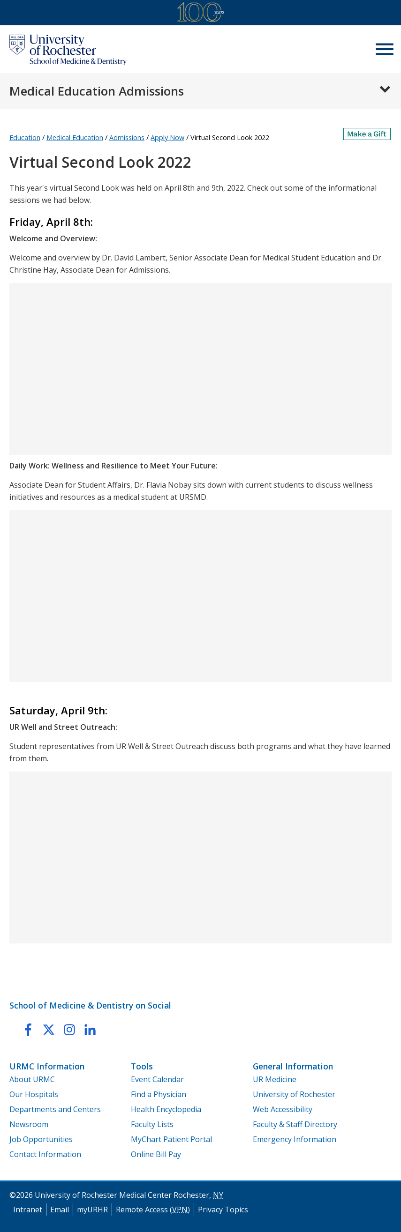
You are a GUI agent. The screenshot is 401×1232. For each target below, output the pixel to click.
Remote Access (153, 1209)
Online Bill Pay (156, 1154)
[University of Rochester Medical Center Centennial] (200, 13)
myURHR (92, 1209)
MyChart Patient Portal (171, 1139)
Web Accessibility (282, 1109)
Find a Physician (158, 1094)
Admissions (126, 137)
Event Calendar (157, 1079)
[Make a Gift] (367, 134)
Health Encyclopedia (166, 1109)
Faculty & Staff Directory (295, 1124)
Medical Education (74, 137)
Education (24, 137)
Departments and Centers (55, 1109)
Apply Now (167, 137)
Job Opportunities (41, 1139)
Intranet (27, 1209)
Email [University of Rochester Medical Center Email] (59, 1209)
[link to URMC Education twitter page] (48, 1031)
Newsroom (28, 1124)
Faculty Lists (152, 1124)
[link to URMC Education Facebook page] (28, 1031)
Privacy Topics (223, 1209)
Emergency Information (294, 1139)
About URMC (32, 1079)
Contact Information (45, 1154)
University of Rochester (294, 1094)
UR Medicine (274, 1079)
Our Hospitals (33, 1094)
